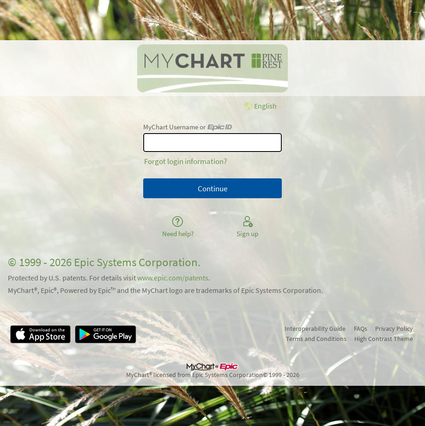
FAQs (360, 328)
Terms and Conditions (316, 339)
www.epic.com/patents (172, 278)
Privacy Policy (394, 328)
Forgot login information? (185, 161)
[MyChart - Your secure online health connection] (212, 68)
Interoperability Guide (315, 328)
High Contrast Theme (383, 339)
